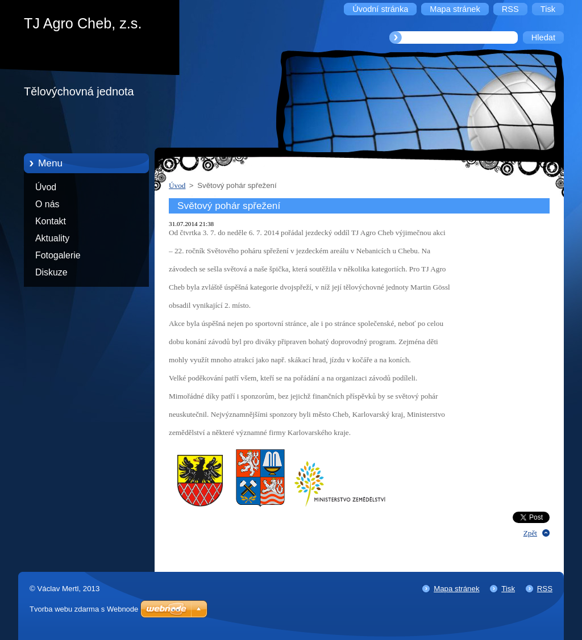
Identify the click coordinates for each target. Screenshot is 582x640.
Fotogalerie (58, 255)
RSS (544, 588)
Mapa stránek (456, 588)
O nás (47, 204)
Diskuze (51, 272)
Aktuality (52, 238)
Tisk (508, 588)
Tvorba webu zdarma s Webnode (84, 609)
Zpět (530, 533)
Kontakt (50, 221)
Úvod (45, 187)
